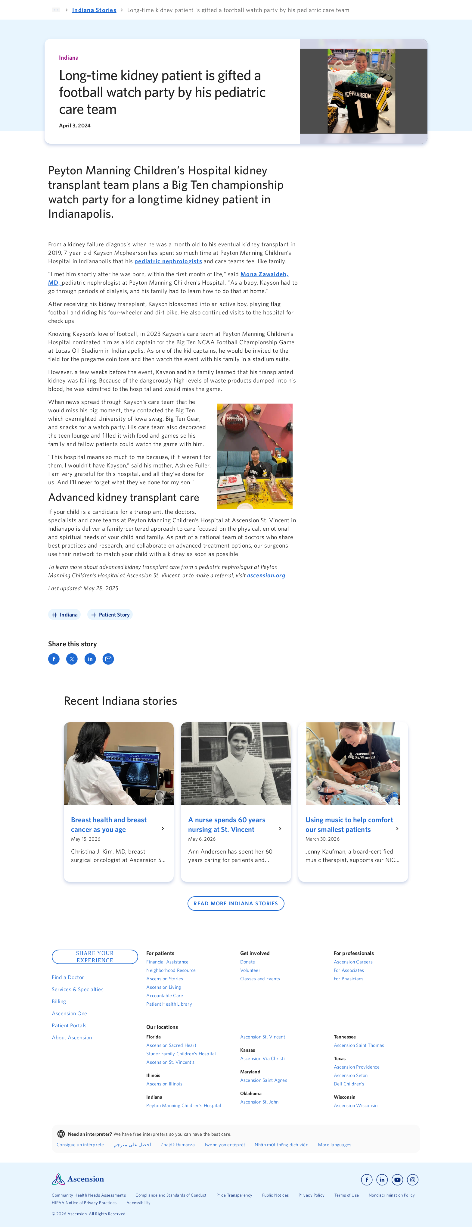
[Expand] (56, 10)
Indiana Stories (94, 10)
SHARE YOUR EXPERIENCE (95, 956)
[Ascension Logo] (78, 1183)
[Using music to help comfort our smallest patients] (350, 824)
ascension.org (266, 575)
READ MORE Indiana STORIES (236, 903)
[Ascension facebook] (367, 1180)
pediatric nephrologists (168, 261)
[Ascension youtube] (397, 1180)
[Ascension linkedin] (382, 1180)
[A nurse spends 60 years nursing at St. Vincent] (232, 824)
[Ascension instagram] (412, 1180)
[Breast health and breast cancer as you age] (115, 824)
